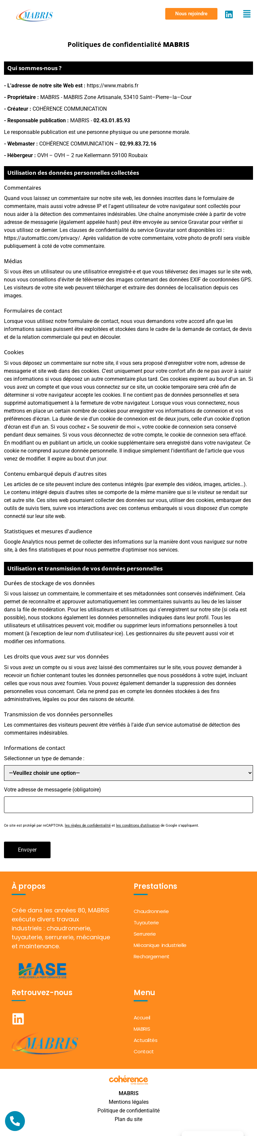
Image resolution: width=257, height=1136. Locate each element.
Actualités (146, 1040)
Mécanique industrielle (160, 945)
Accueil (142, 1017)
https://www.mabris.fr (112, 85)
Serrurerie (145, 933)
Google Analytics (24, 542)
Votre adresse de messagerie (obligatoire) (52, 789)
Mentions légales (129, 1102)
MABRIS (142, 1028)
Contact (144, 1051)
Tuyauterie (146, 922)
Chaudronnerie (151, 911)
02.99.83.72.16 (138, 144)
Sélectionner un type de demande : (44, 758)
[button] (191, 14)
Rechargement (152, 956)
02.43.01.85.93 (111, 120)
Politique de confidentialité (128, 1110)
